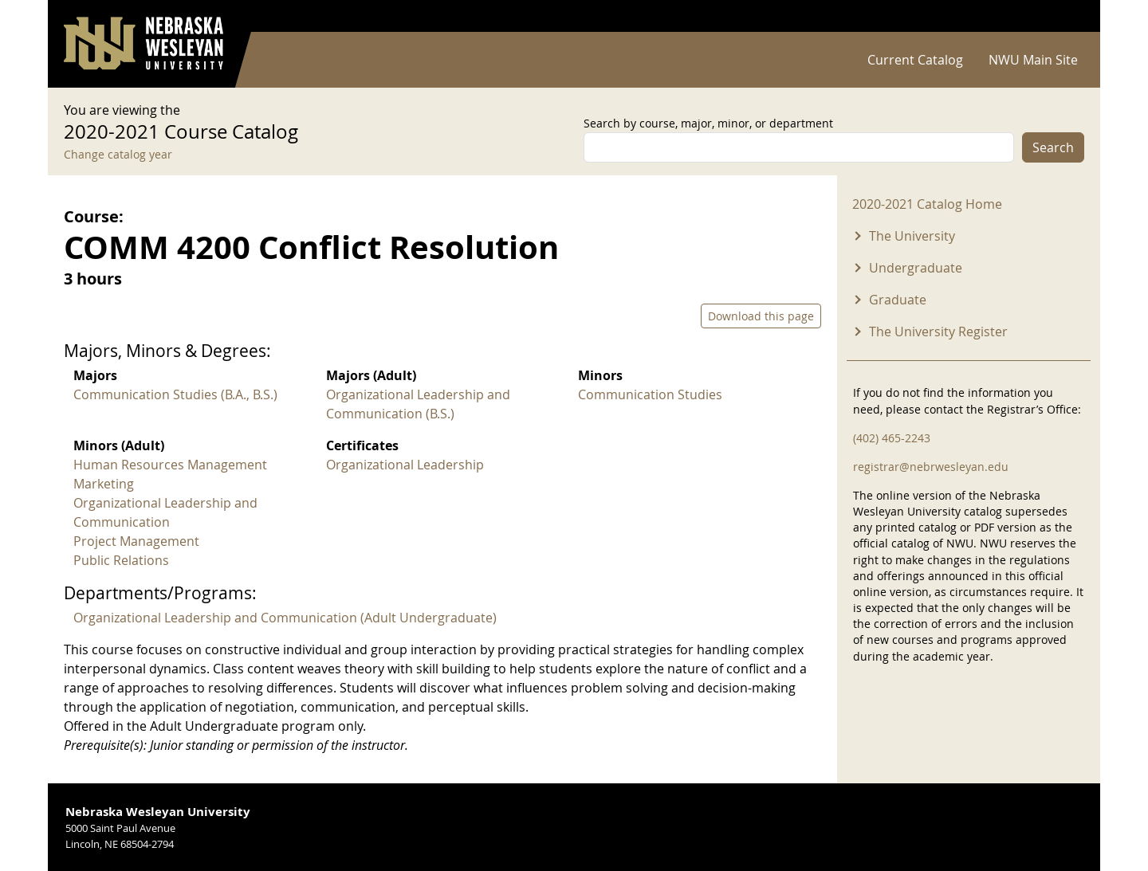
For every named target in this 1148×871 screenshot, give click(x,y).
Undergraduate (915, 268)
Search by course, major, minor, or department (708, 123)
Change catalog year (118, 154)
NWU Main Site (1033, 60)
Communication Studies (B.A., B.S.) (175, 394)
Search (1053, 147)
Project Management (136, 541)
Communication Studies (650, 394)
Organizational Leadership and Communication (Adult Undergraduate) (285, 617)
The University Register (938, 331)
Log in (1063, 16)
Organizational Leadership (405, 464)
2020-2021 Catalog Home (927, 204)
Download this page (761, 316)
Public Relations (121, 560)
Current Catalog (915, 60)
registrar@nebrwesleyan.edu (930, 466)
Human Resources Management (170, 464)
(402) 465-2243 (891, 437)
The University (912, 236)
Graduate (897, 299)
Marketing (103, 483)
